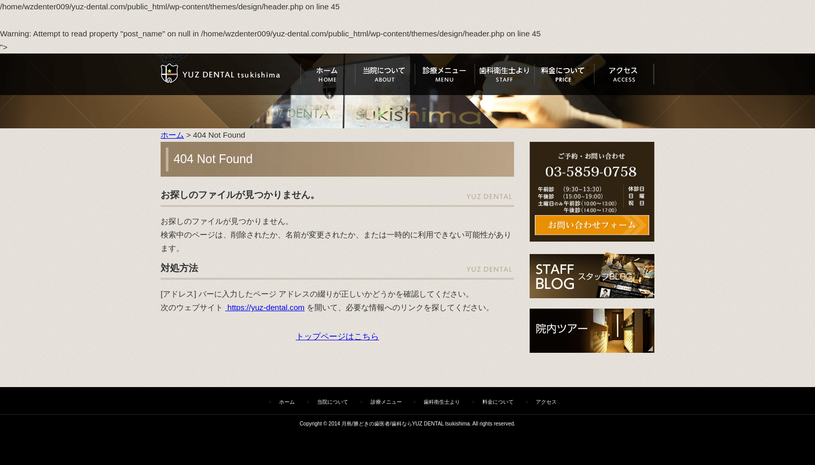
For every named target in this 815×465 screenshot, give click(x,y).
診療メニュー (445, 74)
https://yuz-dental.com (265, 307)
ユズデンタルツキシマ (230, 74)
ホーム (327, 74)
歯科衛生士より (504, 74)
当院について (385, 74)
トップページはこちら (337, 336)
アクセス (624, 74)
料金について (564, 74)
